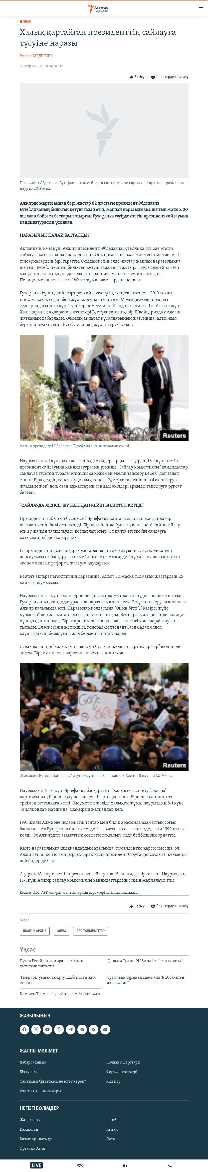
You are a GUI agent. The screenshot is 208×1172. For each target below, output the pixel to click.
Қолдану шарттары (123, 1063)
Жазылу (113, 1082)
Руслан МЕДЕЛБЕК (36, 56)
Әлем (111, 1139)
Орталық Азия (32, 1149)
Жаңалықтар (31, 1120)
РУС (80, 1166)
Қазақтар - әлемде (36, 1139)
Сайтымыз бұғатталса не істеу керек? (53, 1082)
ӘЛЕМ (25, 22)
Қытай (112, 1130)
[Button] (137, 77)
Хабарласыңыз (33, 1063)
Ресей (111, 1120)
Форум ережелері (121, 1072)
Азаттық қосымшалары (40, 1091)
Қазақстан (29, 1130)
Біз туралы (29, 1072)
